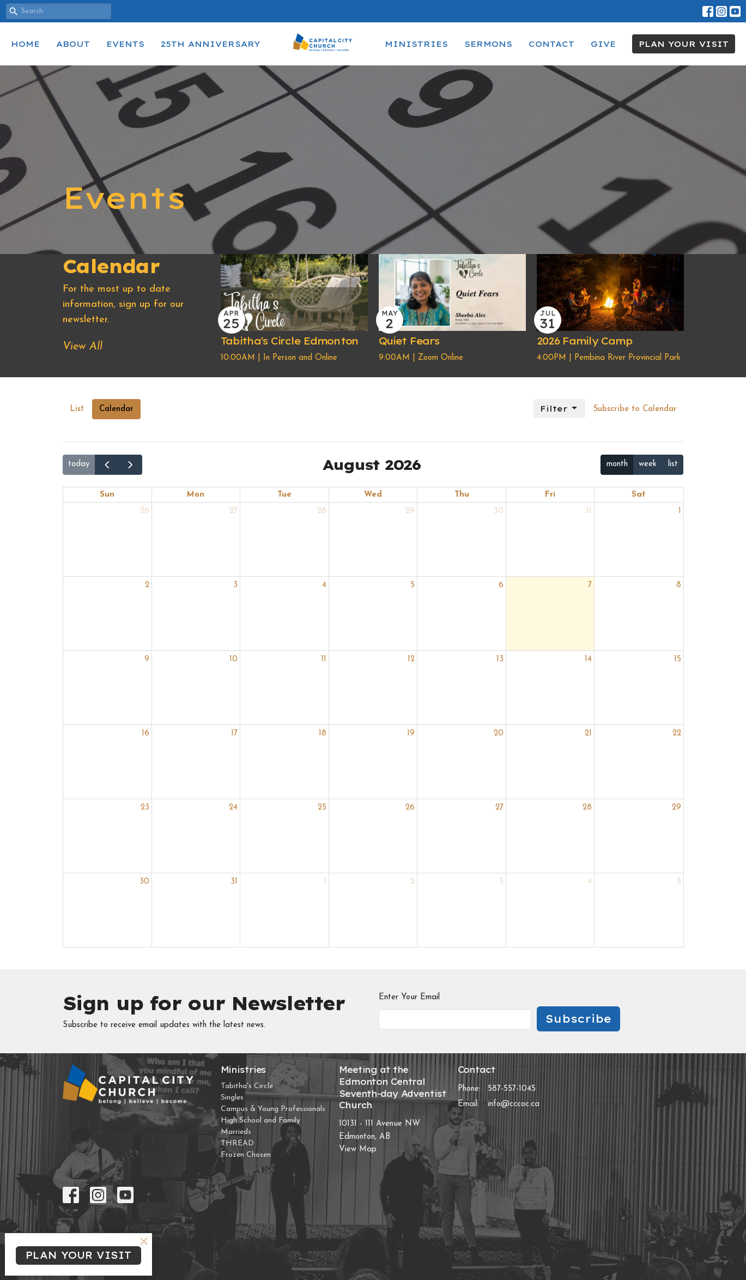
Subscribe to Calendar (635, 409)
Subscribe (578, 1018)
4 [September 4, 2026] (589, 882)
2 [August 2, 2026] (147, 585)
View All (82, 346)
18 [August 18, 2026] (322, 733)
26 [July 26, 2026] (144, 511)
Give (603, 44)
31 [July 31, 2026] (588, 511)
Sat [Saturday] (639, 495)
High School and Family (260, 1120)
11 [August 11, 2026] (323, 659)
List (77, 409)
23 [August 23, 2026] (145, 808)
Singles (232, 1098)
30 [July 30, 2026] (499, 511)
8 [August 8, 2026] (678, 585)
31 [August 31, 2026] (234, 882)
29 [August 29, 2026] (676, 808)
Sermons (488, 44)
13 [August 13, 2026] (500, 659)
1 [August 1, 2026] (679, 511)
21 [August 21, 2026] (588, 733)
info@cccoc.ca (513, 1104)
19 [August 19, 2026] (411, 733)
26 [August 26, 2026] (410, 808)
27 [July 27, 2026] (233, 511)
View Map (358, 1149)
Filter (559, 408)
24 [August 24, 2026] (233, 808)
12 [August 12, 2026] (411, 659)
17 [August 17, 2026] (234, 733)
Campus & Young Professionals (273, 1109)
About (73, 44)
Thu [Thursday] (461, 495)
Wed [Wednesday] (373, 495)
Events (125, 44)
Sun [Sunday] (107, 495)
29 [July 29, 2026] (410, 511)
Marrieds (236, 1132)
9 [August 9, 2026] (146, 659)
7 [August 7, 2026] (590, 585)
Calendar (116, 409)
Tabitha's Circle (247, 1086)
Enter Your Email (409, 997)
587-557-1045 (512, 1089)
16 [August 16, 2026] (145, 733)
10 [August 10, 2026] (233, 659)
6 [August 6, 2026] (501, 585)
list (673, 464)
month (617, 464)
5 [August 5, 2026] (412, 585)
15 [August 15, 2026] (677, 659)
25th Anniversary (210, 44)
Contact (551, 44)
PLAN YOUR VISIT (684, 44)
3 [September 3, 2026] (501, 882)
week (648, 464)
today (78, 464)
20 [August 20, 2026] (499, 733)
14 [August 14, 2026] (588, 659)
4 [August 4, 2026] (324, 585)
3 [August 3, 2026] (235, 585)
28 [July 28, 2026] (321, 511)
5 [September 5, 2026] (679, 882)
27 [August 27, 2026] (499, 808)
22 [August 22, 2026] (676, 733)
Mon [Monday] (195, 495)
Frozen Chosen (246, 1155)
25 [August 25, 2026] (322, 808)
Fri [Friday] (550, 495)
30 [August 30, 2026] (144, 882)
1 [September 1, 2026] (325, 882)
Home (25, 44)
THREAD (237, 1143)
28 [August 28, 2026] (587, 808)
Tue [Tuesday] (284, 495)
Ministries (416, 44)
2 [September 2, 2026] (412, 882)
